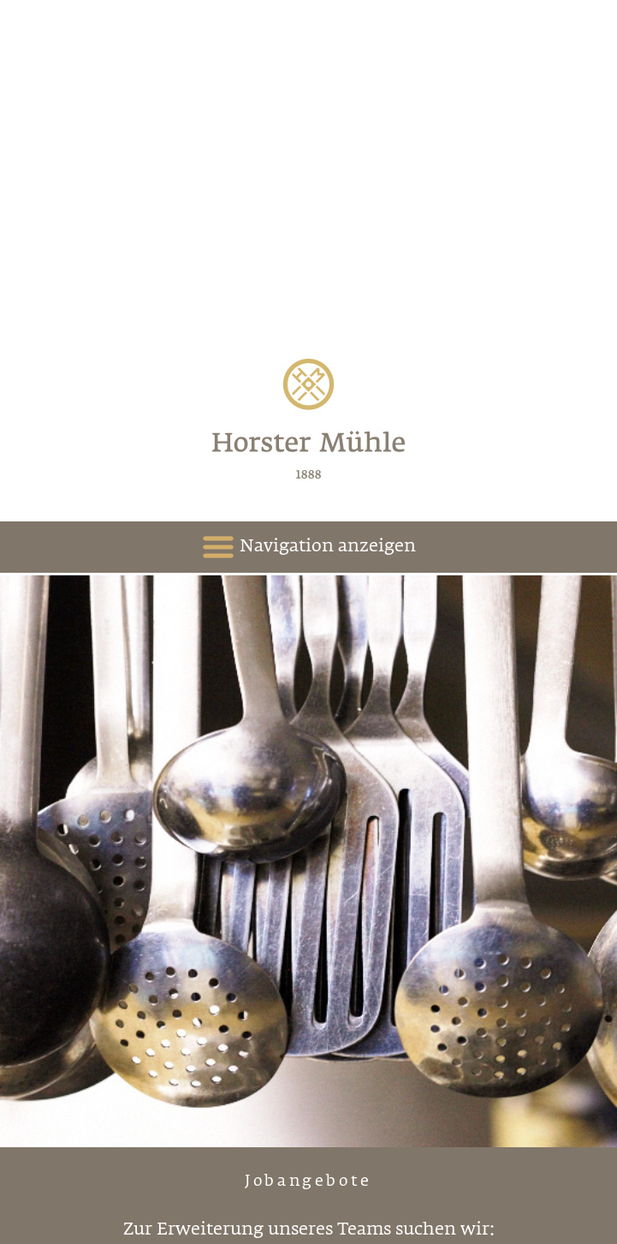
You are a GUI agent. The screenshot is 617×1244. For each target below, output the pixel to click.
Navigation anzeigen (308, 547)
